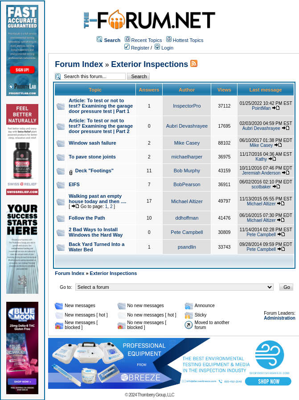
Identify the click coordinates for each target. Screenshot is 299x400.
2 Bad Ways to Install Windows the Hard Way (96, 232)
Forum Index (79, 64)
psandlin (187, 247)
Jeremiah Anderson (261, 173)
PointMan (261, 108)
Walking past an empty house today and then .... (97, 198)
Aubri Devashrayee (187, 126)
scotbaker (261, 186)
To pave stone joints (92, 156)
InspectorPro (187, 105)
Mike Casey (187, 143)
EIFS (74, 184)
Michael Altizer (187, 201)
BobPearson (187, 184)
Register (136, 47)
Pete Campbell (187, 232)
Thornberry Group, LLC (155, 394)
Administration (279, 318)
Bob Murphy (187, 170)
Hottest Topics (188, 40)
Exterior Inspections (149, 64)
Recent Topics (146, 40)
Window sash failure (92, 143)
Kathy (261, 159)
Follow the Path (87, 218)
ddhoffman (187, 218)
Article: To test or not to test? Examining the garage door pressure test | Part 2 (101, 126)
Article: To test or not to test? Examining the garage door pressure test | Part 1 (101, 106)
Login (164, 47)
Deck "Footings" (94, 170)
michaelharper (187, 156)
